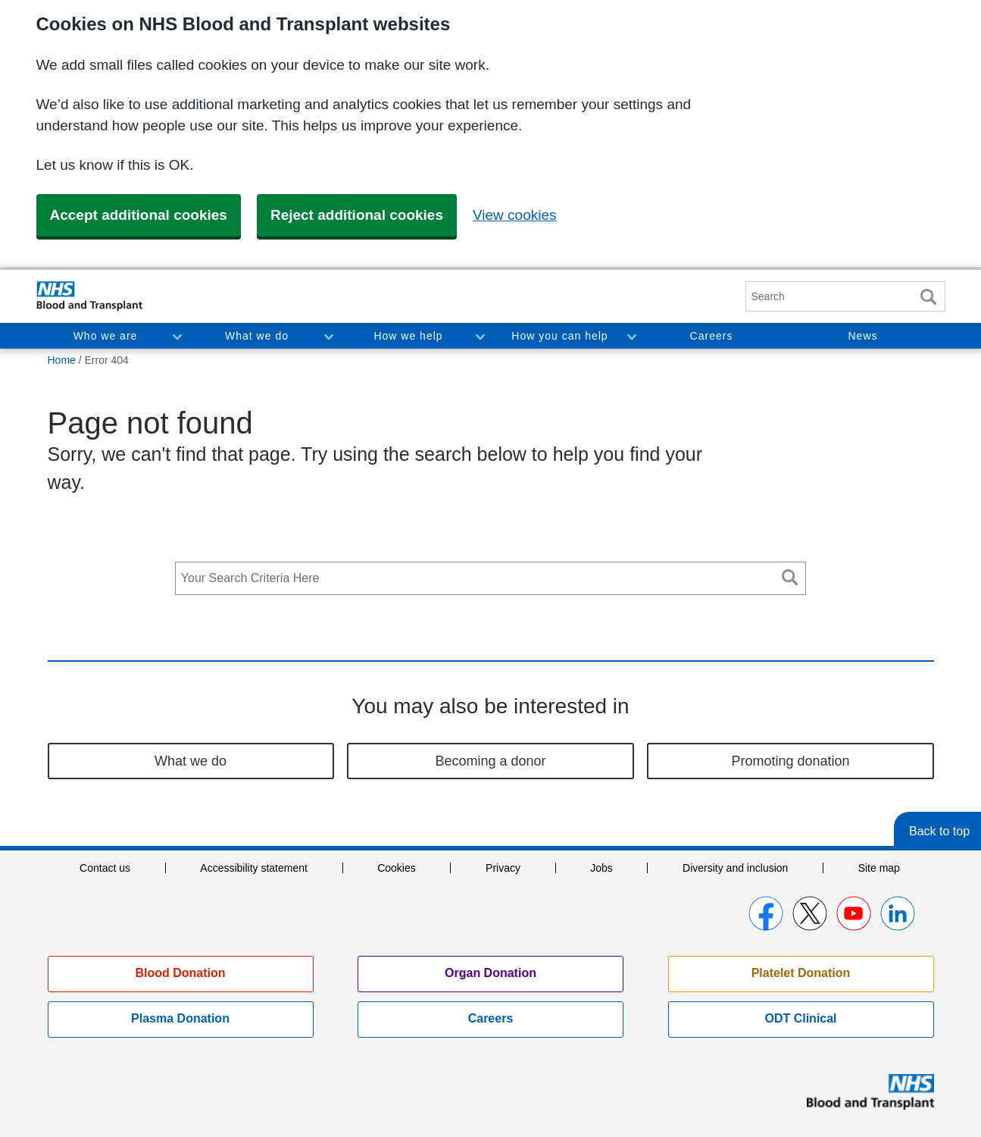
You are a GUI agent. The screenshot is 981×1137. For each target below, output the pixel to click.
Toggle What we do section (328, 336)
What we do (257, 336)
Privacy (503, 868)
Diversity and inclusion (735, 868)
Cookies (396, 868)
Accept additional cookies (138, 215)
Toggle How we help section (479, 336)
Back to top (939, 831)
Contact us (105, 868)
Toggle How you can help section (631, 336)
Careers (711, 336)
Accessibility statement (254, 868)
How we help (407, 336)
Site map (879, 868)
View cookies (515, 215)
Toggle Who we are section (176, 336)
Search (929, 297)
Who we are (105, 336)
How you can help (559, 336)
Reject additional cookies (356, 215)
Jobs (601, 868)
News (862, 336)
